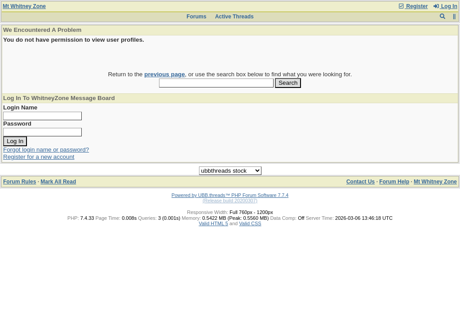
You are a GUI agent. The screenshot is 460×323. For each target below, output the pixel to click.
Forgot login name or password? (46, 149)
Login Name (20, 107)
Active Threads (234, 16)
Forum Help (394, 182)
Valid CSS (250, 223)
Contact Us (360, 182)
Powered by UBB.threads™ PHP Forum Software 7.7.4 (230, 195)
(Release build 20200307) (230, 200)
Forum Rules (19, 182)
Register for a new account (39, 156)
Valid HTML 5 (213, 223)
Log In (445, 6)
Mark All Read (58, 182)
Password (17, 123)
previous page (164, 74)
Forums (196, 16)
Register (413, 6)
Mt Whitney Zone (24, 6)
